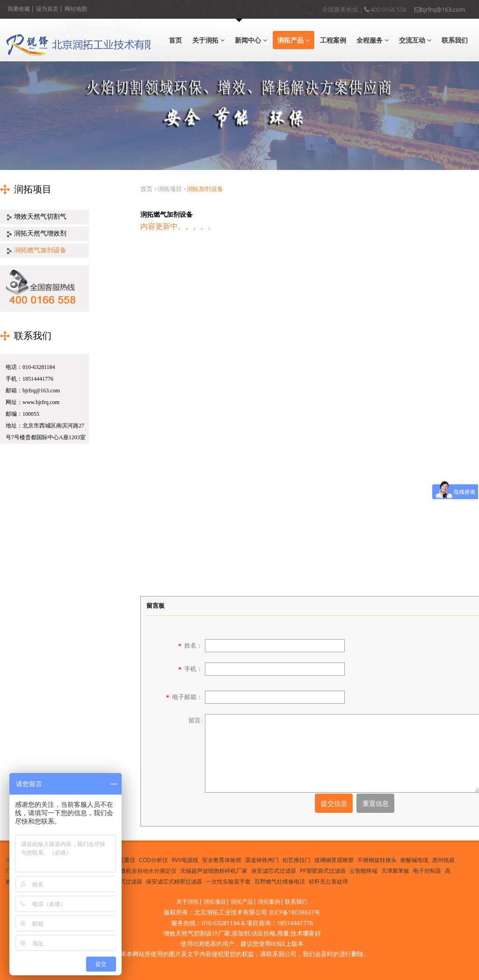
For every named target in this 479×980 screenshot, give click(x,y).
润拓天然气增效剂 (40, 233)
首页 (175, 40)
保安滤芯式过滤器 (273, 871)
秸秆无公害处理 (328, 881)
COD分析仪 (153, 860)
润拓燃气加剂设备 (40, 250)
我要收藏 (18, 9)
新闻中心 (251, 40)
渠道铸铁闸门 (262, 860)
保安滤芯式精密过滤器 (174, 881)
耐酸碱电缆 (414, 860)
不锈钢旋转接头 (377, 860)
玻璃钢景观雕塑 (334, 860)
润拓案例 (269, 902)
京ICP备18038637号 (294, 912)
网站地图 (76, 9)
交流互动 (415, 40)
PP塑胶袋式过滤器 (323, 871)
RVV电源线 (185, 860)
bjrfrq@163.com (439, 8)
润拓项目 (214, 902)
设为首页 (47, 9)
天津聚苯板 (395, 871)
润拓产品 (293, 40)
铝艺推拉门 (297, 860)
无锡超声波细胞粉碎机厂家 (213, 871)
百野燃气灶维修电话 (279, 881)
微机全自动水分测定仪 (148, 871)
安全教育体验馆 (221, 860)
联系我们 (455, 40)
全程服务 (372, 40)
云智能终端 (363, 871)
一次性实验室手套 (228, 881)
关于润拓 (208, 40)
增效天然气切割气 (40, 216)
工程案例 (333, 40)
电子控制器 (427, 871)
